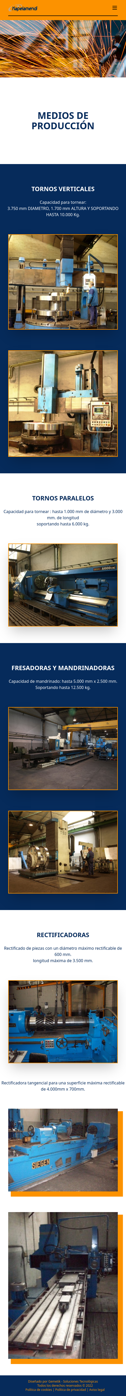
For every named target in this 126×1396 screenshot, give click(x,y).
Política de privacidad (70, 1389)
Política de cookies (38, 1389)
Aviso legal (97, 1389)
